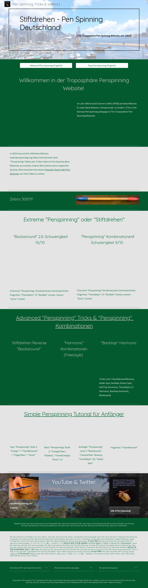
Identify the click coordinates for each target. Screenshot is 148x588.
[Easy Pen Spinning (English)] (102, 65)
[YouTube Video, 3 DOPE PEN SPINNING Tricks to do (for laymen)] (107, 268)
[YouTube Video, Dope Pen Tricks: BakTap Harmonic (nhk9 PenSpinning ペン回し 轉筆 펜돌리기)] (118, 363)
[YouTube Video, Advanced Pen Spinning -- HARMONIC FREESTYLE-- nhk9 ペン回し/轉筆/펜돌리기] (74, 375)
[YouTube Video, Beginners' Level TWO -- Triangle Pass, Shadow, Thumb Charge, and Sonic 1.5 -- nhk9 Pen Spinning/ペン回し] (57, 434)
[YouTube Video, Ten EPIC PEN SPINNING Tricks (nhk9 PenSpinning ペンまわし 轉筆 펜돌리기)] (40, 120)
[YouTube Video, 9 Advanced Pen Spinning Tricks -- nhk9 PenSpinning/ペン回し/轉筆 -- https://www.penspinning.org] (107, 167)
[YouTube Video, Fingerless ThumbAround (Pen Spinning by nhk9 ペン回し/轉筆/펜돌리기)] (124, 434)
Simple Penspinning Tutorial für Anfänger (74, 413)
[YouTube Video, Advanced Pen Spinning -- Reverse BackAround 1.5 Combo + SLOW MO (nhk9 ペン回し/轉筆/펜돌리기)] (29, 369)
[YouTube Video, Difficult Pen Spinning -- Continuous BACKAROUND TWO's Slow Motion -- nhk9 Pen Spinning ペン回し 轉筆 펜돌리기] (40, 269)
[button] (46, 567)
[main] (74, 30)
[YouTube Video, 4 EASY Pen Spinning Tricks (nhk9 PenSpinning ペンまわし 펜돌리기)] (24, 434)
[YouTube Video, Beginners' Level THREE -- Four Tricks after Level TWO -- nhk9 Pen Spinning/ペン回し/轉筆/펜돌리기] (91, 434)
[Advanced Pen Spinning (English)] (46, 65)
